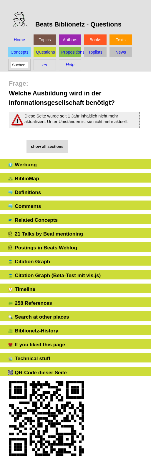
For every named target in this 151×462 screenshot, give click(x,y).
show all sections (47, 146)
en (44, 64)
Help (70, 64)
